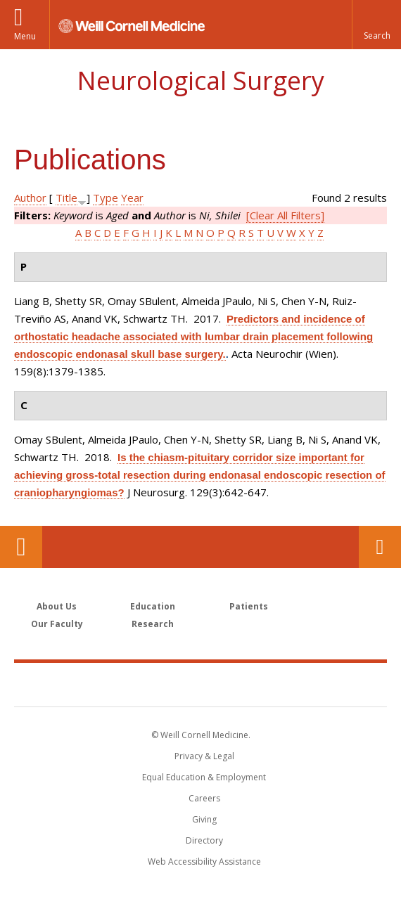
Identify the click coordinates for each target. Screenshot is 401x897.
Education (152, 606)
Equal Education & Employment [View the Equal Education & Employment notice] (204, 777)
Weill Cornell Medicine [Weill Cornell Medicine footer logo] (200, 684)
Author (30, 198)
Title (66, 198)
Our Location (21, 547)
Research (153, 624)
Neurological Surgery (200, 80)
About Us (57, 606)
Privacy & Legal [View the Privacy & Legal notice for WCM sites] (204, 756)
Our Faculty (57, 624)
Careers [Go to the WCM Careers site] (204, 798)
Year (132, 198)
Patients (248, 606)
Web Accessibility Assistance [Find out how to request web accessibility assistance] (204, 861)
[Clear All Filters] (285, 215)
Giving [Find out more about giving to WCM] (204, 819)
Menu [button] (25, 36)
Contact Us (380, 547)
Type (105, 198)
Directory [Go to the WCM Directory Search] (204, 840)
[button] (376, 24)
